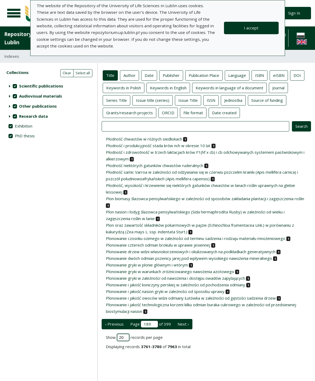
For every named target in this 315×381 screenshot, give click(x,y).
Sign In (294, 13)
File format (193, 112)
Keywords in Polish (123, 87)
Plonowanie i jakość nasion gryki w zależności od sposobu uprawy (165, 291)
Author (129, 75)
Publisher (171, 75)
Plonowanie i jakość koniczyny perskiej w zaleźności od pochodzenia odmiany (175, 284)
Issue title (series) (152, 100)
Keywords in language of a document (229, 87)
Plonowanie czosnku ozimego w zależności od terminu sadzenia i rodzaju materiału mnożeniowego (195, 238)
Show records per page (134, 337)
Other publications (38, 106)
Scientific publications (41, 86)
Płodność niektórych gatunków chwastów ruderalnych (154, 165)
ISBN (259, 75)
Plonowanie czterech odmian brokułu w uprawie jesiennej (158, 245)
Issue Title (188, 100)
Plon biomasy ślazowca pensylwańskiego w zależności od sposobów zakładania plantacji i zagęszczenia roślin (205, 198)
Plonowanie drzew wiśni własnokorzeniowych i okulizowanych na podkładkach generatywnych (190, 251)
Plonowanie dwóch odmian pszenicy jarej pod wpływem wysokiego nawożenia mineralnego (189, 258)
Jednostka (233, 100)
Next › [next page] (183, 324)
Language (237, 75)
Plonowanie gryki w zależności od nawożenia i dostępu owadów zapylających (175, 278)
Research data (33, 116)
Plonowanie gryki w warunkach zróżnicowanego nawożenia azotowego (170, 271)
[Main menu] (14, 13)
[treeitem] (48, 86)
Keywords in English (168, 87)
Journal (278, 87)
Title (110, 75)
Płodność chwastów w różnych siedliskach (144, 139)
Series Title (116, 100)
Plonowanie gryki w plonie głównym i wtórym (147, 265)
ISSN (211, 100)
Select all (83, 73)
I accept (251, 27)
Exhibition (23, 126)
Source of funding (267, 100)
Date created (224, 112)
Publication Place (204, 75)
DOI (297, 75)
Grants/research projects (129, 112)
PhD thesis (25, 135)
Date (149, 75)
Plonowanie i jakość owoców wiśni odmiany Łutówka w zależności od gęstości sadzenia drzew (191, 298)
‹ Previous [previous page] (114, 324)
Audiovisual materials (40, 96)
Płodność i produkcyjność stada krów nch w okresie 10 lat (158, 145)
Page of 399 (150, 324)
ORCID (168, 112)
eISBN (278, 75)
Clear (67, 73)
